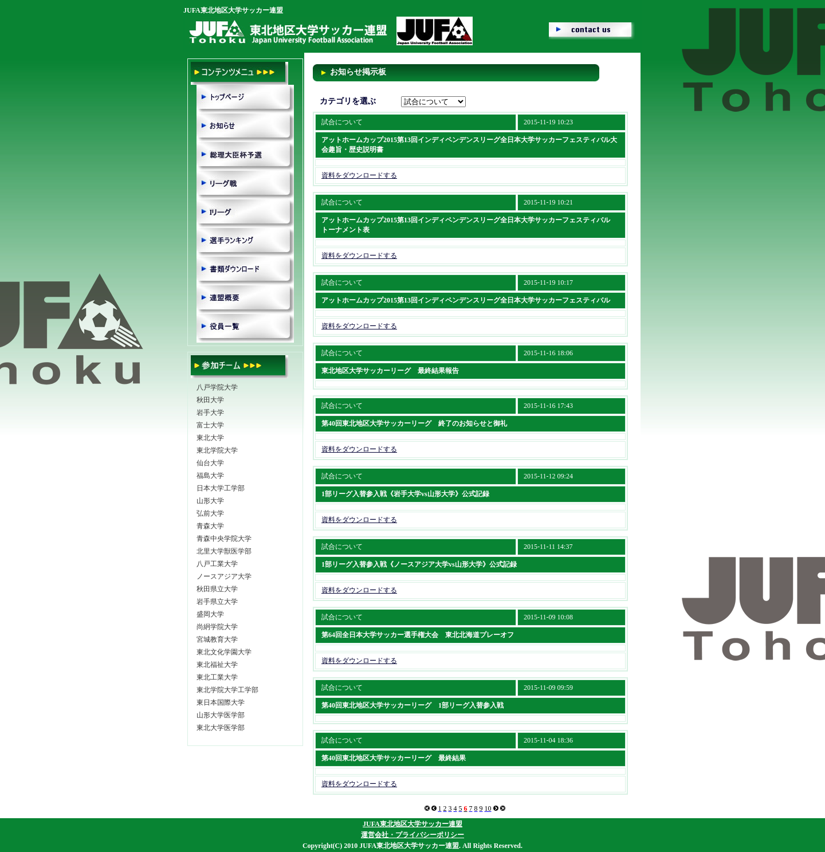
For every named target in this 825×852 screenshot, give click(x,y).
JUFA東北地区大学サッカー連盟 (412, 824)
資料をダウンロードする (359, 175)
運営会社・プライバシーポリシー (412, 835)
